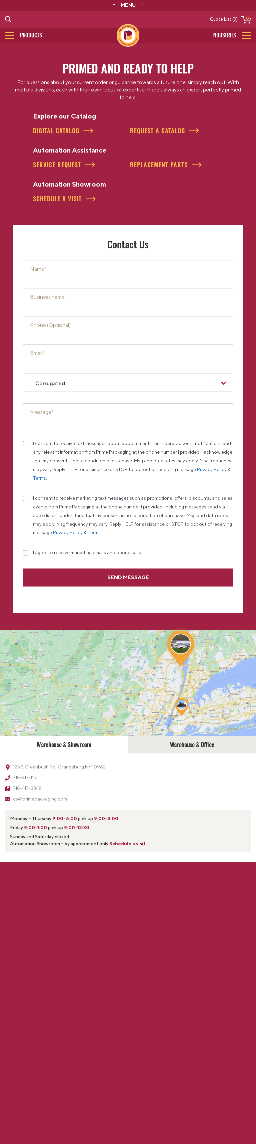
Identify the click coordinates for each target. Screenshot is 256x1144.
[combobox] (128, 382)
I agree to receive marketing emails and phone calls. (87, 552)
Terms (39, 478)
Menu (128, 5)
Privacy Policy (212, 469)
